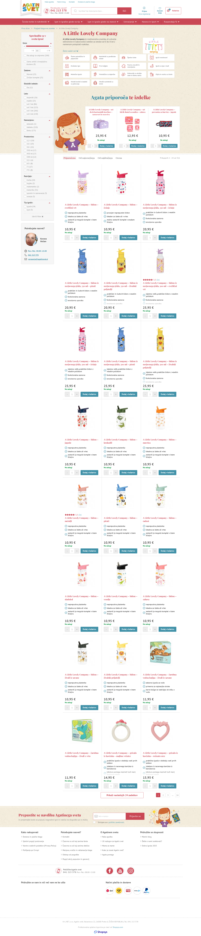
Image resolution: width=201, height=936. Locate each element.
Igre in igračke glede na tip (68, 21)
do (50, 46)
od (24, 46)
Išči (124, 10)
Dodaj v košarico (106, 146)
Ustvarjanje (130, 21)
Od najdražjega (105, 158)
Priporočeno (70, 158)
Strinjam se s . (110, 822)
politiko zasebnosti (116, 822)
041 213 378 (59, 10)
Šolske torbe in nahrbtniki (35, 21)
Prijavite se (135, 816)
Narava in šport (150, 21)
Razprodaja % (171, 21)
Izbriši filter (37, 216)
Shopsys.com (118, 927)
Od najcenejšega (87, 158)
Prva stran (26, 28)
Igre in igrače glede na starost (103, 21)
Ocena (119, 158)
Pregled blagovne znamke (44, 28)
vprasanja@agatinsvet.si (38, 259)
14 (177, 795)
